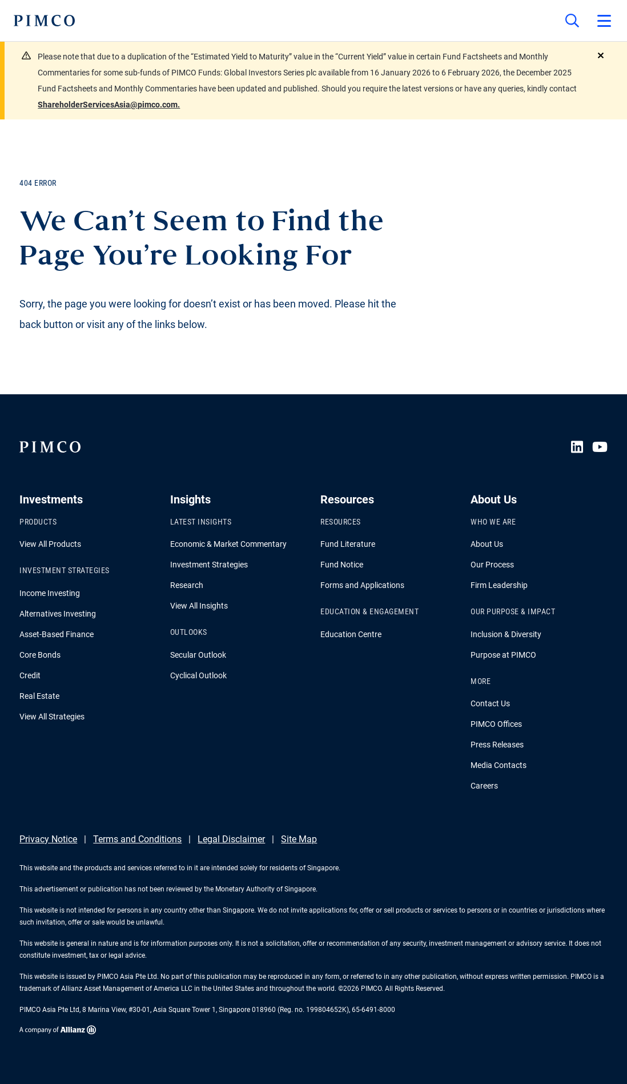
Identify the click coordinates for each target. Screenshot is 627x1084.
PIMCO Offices (496, 724)
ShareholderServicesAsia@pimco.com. (109, 104)
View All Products (50, 544)
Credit (30, 675)
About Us (487, 544)
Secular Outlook (198, 654)
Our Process (492, 564)
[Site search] (572, 20)
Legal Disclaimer (231, 839)
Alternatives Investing (57, 613)
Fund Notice (341, 564)
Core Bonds (40, 654)
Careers (484, 785)
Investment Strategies (209, 564)
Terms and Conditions (137, 839)
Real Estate (39, 696)
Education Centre (350, 634)
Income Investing (49, 593)
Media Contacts (498, 765)
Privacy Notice (48, 839)
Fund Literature (347, 544)
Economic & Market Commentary (228, 544)
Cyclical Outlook (198, 675)
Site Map (299, 839)
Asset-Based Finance (56, 634)
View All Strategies (52, 716)
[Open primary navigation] (604, 20)
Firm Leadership (499, 585)
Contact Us (490, 703)
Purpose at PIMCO (503, 654)
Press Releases (497, 744)
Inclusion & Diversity (506, 634)
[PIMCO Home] (44, 20)
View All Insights (199, 605)
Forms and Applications (362, 585)
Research (186, 585)
